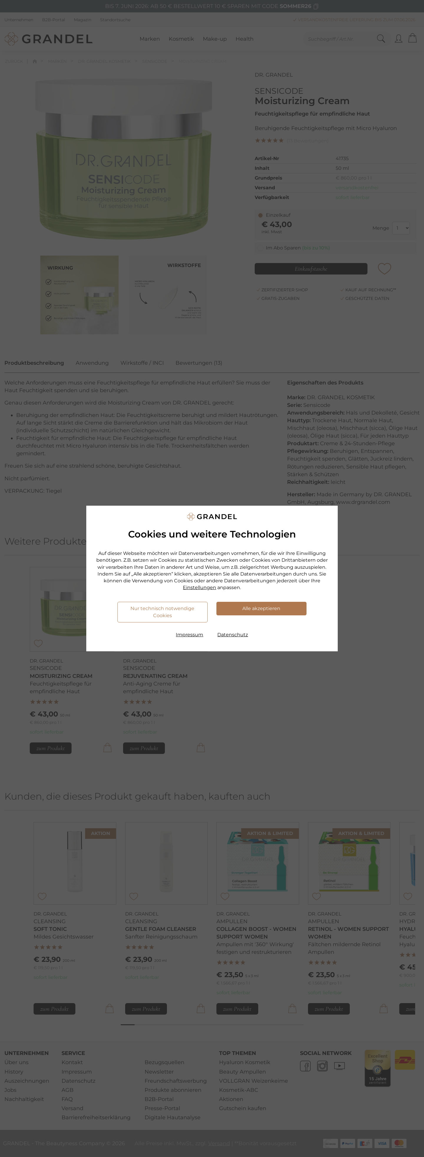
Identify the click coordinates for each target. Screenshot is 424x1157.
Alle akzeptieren (261, 608)
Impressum (189, 634)
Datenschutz (232, 634)
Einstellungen (199, 587)
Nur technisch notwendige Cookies (162, 612)
